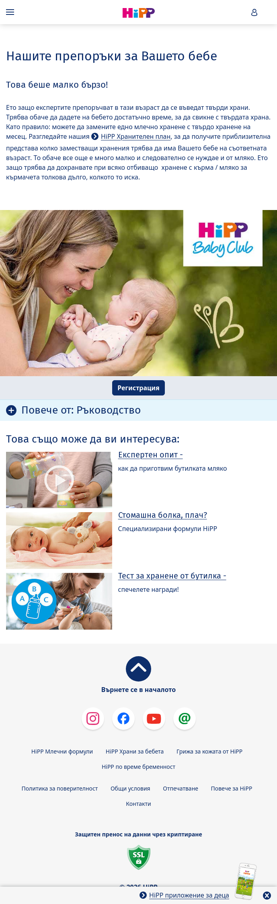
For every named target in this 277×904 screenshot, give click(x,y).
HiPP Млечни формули (62, 751)
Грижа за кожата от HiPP (209, 751)
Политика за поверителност (60, 788)
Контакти (138, 803)
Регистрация (138, 387)
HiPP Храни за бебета (135, 751)
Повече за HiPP (231, 788)
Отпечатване (180, 788)
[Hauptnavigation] (11, 12)
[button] (254, 12)
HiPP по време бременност (138, 766)
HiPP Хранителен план (135, 136)
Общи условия (130, 788)
